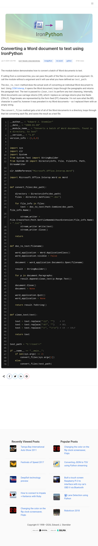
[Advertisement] (49, 407)
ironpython (48, 61)
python (69, 61)
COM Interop (18, 88)
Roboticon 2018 (72, 510)
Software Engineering (29, 61)
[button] (92, 3)
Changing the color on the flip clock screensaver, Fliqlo (33, 511)
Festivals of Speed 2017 (32, 462)
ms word (59, 61)
